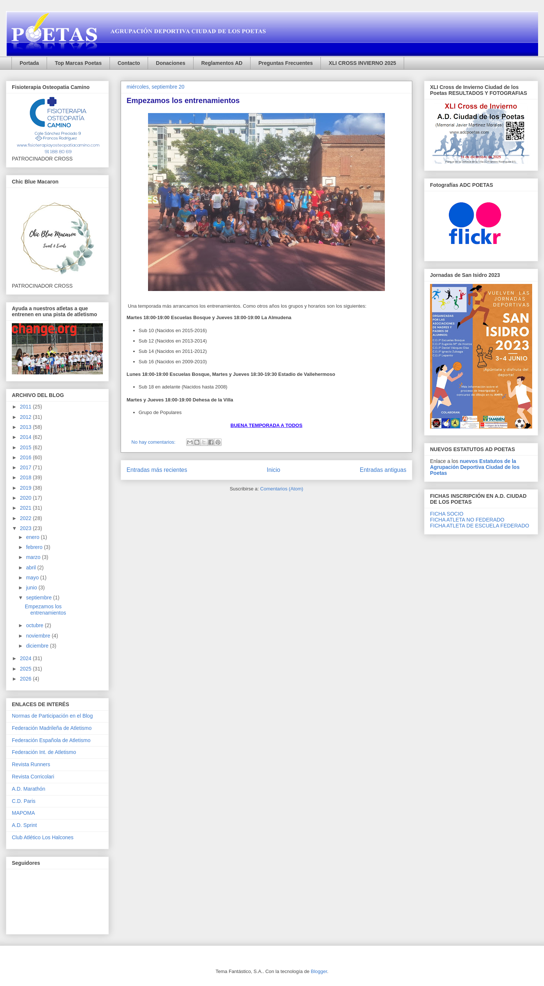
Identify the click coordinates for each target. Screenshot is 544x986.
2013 (26, 427)
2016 (26, 457)
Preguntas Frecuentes (285, 63)
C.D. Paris (24, 801)
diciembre (38, 646)
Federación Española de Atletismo (51, 740)
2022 (26, 518)
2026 (26, 679)
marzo (34, 557)
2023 (26, 528)
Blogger (319, 971)
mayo (33, 577)
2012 (26, 417)
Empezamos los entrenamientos (183, 100)
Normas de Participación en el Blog (52, 716)
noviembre (38, 636)
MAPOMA (23, 813)
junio (32, 587)
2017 (26, 467)
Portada (29, 63)
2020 (26, 498)
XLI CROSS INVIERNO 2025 (362, 63)
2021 (26, 508)
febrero (35, 547)
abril (31, 567)
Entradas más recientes (157, 470)
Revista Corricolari (33, 777)
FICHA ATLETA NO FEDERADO (467, 520)
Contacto (129, 63)
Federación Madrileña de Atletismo (52, 728)
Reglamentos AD (222, 63)
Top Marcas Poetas (78, 63)
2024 (26, 658)
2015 (26, 447)
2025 (26, 669)
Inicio (273, 470)
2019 (26, 488)
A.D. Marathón (28, 789)
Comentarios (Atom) (281, 489)
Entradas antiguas (383, 470)
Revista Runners (31, 764)
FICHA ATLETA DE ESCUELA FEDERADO (479, 526)
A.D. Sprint (24, 825)
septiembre (39, 597)
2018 (26, 477)
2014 (26, 437)
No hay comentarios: (154, 442)
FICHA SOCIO (446, 514)
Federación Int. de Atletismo (44, 752)
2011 (26, 407)
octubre (35, 625)
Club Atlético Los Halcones (43, 837)
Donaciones (170, 63)
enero (33, 537)
